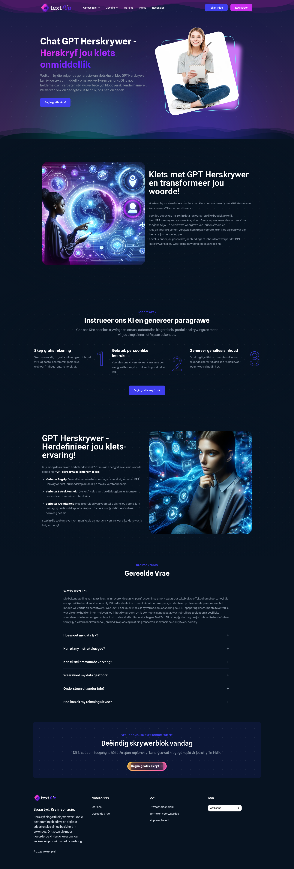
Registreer (241, 7)
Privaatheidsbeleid (162, 807)
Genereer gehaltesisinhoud (214, 350)
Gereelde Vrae (101, 813)
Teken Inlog (216, 7)
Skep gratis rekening (52, 350)
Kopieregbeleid (159, 820)
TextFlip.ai (49, 851)
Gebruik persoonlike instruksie (130, 353)
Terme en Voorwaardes (164, 813)
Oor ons (97, 807)
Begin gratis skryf (55, 102)
